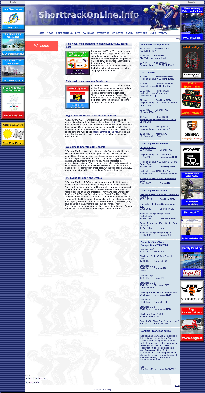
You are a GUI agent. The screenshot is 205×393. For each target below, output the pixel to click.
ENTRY (129, 33)
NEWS (50, 33)
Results (143, 270)
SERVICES (141, 33)
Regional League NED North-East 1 (157, 79)
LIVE (77, 33)
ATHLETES (117, 33)
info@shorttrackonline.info (105, 132)
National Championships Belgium (156, 232)
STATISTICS (103, 33)
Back (177, 39)
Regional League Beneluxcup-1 (155, 129)
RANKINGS (88, 33)
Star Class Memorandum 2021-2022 (158, 369)
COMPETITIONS (64, 33)
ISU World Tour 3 (148, 112)
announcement (147, 287)
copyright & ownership (102, 390)
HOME (41, 33)
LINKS (153, 33)
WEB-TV (163, 33)
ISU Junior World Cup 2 (151, 136)
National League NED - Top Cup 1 (156, 86)
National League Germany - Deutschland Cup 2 (153, 94)
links (114, 122)
